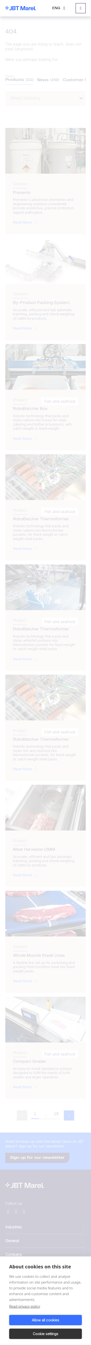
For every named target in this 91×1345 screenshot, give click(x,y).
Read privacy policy (24, 1306)
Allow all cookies (45, 1320)
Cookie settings (45, 1334)
